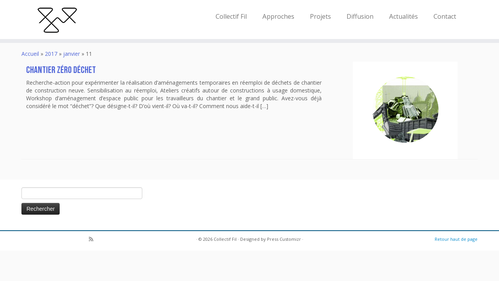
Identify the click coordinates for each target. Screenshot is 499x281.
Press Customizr (284, 239)
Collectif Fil (231, 16)
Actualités (403, 16)
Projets (320, 16)
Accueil (30, 53)
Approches (278, 16)
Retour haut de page (456, 239)
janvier (71, 53)
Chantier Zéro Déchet (61, 70)
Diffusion (360, 16)
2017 (51, 53)
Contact (445, 16)
